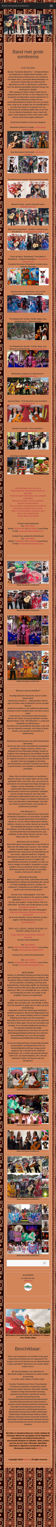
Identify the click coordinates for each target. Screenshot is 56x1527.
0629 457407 (20, 529)
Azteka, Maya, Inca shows (28, 516)
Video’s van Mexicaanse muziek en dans (28, 511)
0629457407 (20, 541)
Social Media (28, 1275)
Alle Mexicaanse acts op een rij (28, 488)
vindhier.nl (28, 1281)
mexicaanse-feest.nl (37, 456)
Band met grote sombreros (15, 6)
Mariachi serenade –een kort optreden (28, 501)
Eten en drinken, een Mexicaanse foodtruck (28, 506)
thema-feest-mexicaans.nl (32, 900)
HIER (39, 1448)
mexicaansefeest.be (28, 376)
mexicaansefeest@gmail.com (31, 531)
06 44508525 (32, 541)
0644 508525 (32, 529)
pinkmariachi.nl (28, 404)
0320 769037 (30, 526)
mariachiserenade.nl (28, 431)
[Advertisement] (28, 1498)
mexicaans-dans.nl (39, 349)
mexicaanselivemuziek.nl (33, 232)
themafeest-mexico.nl (28, 907)
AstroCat (27, 1460)
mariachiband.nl (28, 922)
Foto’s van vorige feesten (28, 513)
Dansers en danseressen (28, 503)
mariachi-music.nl (27, 207)
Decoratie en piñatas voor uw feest (27, 508)
